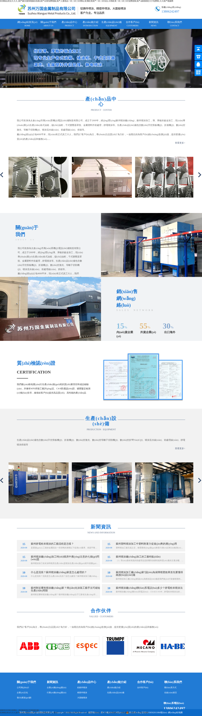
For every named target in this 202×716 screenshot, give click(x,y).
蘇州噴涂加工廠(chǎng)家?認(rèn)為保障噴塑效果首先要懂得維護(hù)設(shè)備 (149, 573)
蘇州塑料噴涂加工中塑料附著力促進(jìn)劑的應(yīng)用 (146, 543)
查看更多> (180, 143)
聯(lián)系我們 (174, 24)
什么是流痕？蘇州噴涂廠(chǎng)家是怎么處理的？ (59, 572)
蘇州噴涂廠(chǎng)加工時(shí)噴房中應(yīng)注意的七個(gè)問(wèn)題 (65, 558)
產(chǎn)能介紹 (90, 24)
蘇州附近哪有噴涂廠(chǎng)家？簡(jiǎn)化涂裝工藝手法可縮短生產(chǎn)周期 (65, 589)
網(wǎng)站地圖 (175, 712)
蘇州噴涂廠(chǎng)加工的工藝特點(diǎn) (138, 556)
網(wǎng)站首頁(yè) (27, 24)
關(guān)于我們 (48, 24)
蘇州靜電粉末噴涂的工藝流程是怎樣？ (52, 543)
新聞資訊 (153, 24)
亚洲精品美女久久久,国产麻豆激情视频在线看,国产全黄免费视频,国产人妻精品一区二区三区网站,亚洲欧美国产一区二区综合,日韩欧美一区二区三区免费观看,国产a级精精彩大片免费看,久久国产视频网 (86, 1)
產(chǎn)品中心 (69, 24)
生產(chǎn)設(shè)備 (111, 24)
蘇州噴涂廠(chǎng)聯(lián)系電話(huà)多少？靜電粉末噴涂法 (149, 587)
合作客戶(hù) (132, 24)
